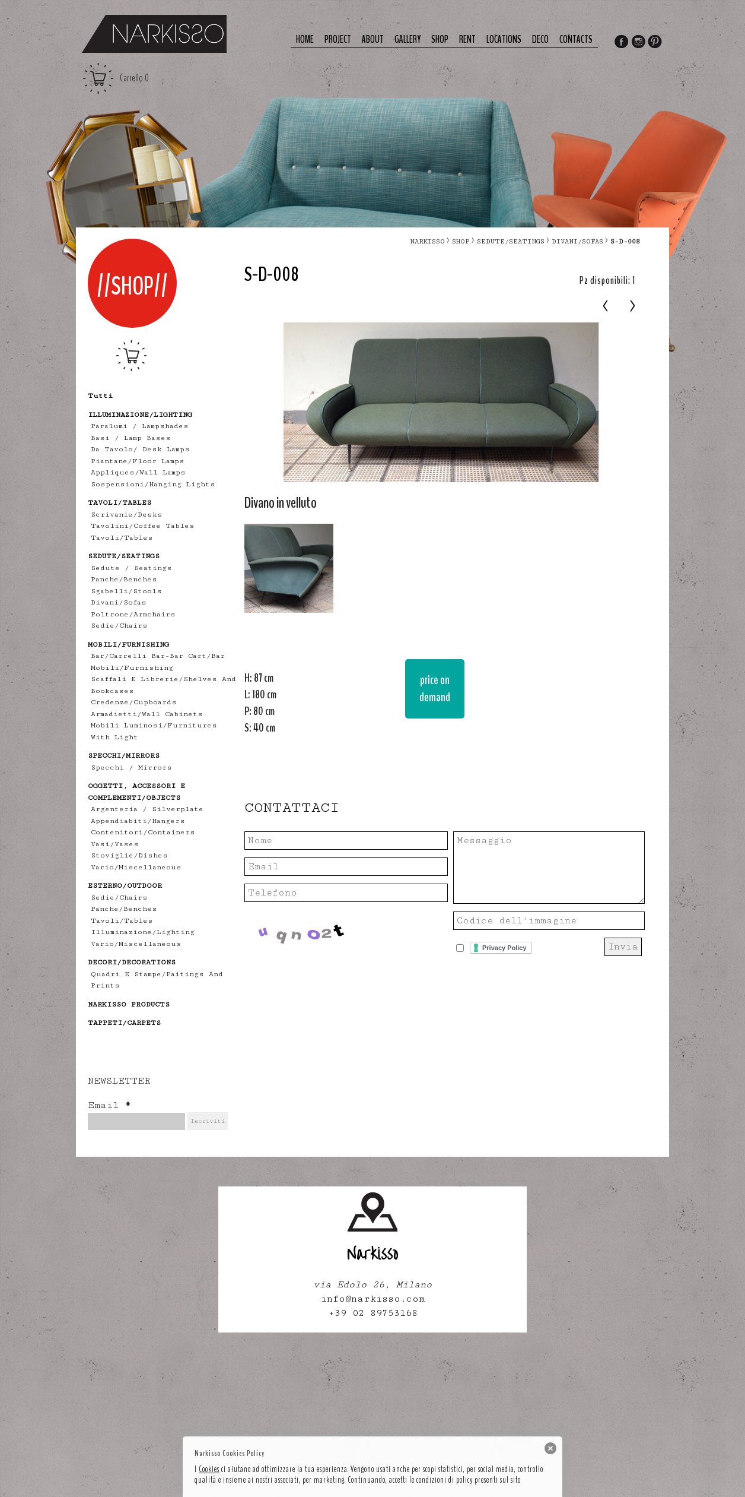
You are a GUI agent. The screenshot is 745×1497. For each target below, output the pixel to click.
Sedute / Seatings (131, 568)
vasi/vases (115, 844)
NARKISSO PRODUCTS (129, 1004)
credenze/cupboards (134, 702)
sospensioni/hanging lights (153, 484)
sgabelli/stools (126, 591)
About (373, 39)
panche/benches (124, 579)
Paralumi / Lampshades (140, 426)
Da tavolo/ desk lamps (140, 449)
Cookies (209, 1469)
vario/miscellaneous (136, 867)
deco (540, 39)
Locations (503, 39)
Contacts (576, 39)
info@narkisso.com (373, 1299)
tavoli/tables (122, 537)
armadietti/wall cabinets (147, 714)
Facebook (621, 43)
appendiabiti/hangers (138, 820)
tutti (100, 395)
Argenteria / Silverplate (147, 809)
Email (109, 1105)
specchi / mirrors (131, 767)
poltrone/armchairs (133, 614)
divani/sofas (119, 602)
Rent (467, 39)
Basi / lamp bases (131, 437)
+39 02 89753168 (373, 1313)
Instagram (638, 43)
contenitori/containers (143, 832)
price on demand (434, 688)
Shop (439, 39)
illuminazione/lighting (143, 932)
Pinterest (655, 43)
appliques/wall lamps (138, 472)
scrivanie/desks (127, 514)
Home (305, 39)
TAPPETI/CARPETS (124, 1022)
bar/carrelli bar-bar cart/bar (158, 655)
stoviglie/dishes (129, 855)
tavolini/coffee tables (143, 525)
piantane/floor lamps (137, 461)
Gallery (407, 39)
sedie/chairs (119, 625)
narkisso (427, 241)
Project (337, 39)
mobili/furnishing (132, 667)
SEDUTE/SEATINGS (511, 241)
